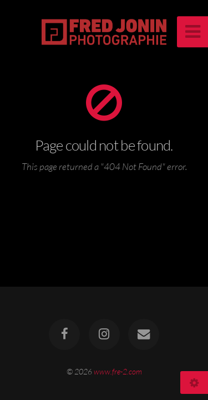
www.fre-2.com (118, 371)
